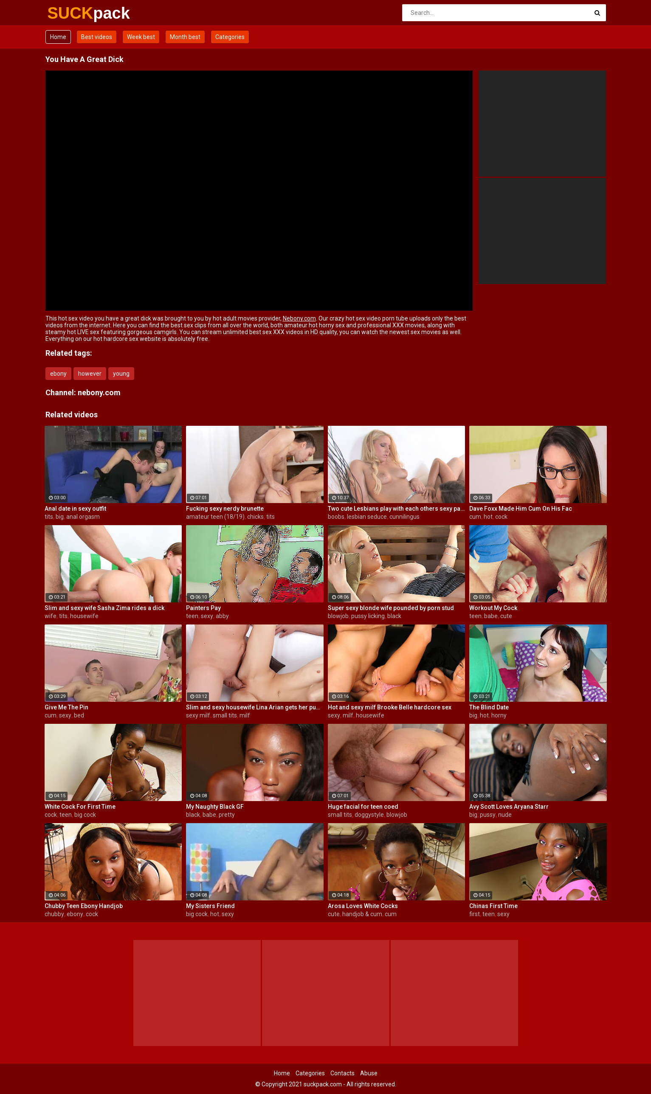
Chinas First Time (493, 906)
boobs (336, 516)
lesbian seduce (367, 516)
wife (50, 616)
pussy (488, 814)
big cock (85, 814)
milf (245, 715)
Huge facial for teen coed (363, 806)
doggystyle (369, 814)
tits (49, 516)
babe (491, 616)
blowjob (338, 616)
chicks (255, 516)
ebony (58, 373)
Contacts (342, 1073)
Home (58, 37)
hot (488, 516)
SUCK (70, 13)
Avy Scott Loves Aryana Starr (509, 806)
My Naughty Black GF (215, 806)
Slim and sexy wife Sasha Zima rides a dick (104, 608)
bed (79, 715)
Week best (141, 37)
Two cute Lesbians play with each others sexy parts (396, 508)
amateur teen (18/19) (215, 516)
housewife (84, 616)
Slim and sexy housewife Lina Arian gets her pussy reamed (255, 707)
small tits (225, 715)
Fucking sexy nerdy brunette (225, 508)
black (394, 616)
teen (192, 616)
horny (499, 715)
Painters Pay (203, 608)
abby (222, 616)
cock (501, 516)
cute (506, 616)
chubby (54, 914)
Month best (185, 37)
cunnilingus (404, 516)
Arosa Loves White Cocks (363, 906)
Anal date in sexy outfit (75, 508)
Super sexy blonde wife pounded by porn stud (391, 608)
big (60, 516)
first (474, 914)
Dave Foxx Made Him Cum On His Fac (520, 508)
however (89, 373)
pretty (227, 814)
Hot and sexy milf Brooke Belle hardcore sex (389, 707)
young (121, 373)
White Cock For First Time (80, 806)
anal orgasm (83, 516)
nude (505, 814)
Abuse (369, 1073)
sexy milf (198, 715)
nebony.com (99, 392)
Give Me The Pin (66, 707)
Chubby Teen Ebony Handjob (84, 906)
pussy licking (368, 616)
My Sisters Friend (210, 906)
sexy (207, 616)
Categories (230, 37)
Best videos (96, 37)
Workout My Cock (493, 608)
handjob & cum (362, 914)
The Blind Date (489, 707)
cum (475, 516)
